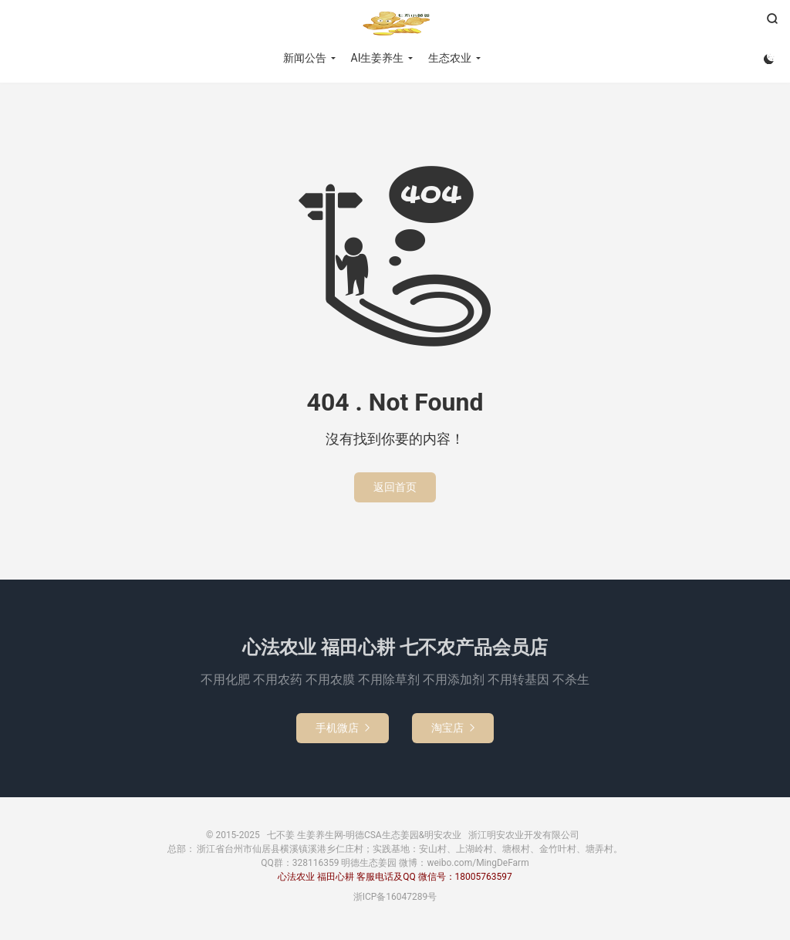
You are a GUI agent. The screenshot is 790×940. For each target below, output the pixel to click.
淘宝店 (452, 728)
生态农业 (449, 58)
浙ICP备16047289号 (395, 896)
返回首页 (395, 487)
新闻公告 (304, 58)
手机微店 (343, 728)
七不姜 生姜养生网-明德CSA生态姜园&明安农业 (395, 24)
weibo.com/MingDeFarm (477, 862)
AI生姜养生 (377, 58)
